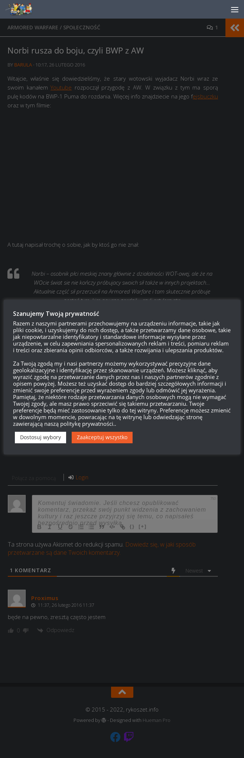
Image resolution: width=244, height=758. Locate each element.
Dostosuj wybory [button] (40, 437)
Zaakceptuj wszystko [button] (102, 437)
